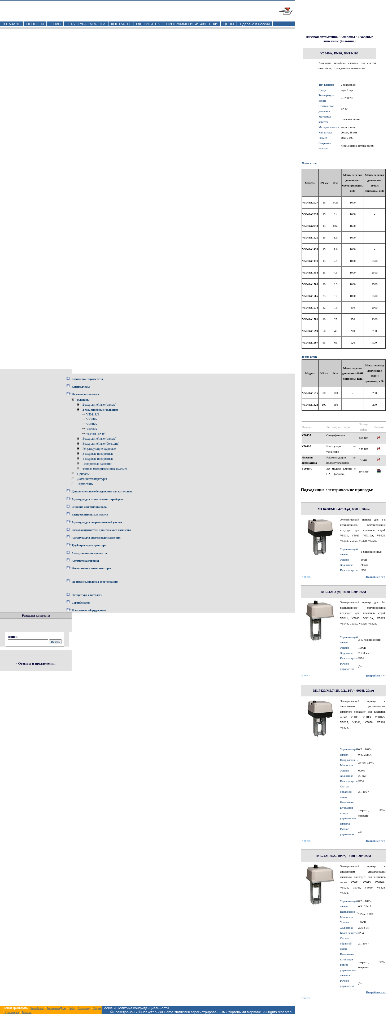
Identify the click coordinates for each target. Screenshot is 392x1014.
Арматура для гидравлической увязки (97, 522)
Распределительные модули (90, 514)
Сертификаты (81, 602)
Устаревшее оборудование (89, 610)
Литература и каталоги (87, 594)
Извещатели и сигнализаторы (91, 568)
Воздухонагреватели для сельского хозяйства (101, 529)
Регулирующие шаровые (99, 448)
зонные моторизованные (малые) (104, 469)
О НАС (55, 24)
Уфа (72, 1008)
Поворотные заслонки (97, 464)
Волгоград (83, 1008)
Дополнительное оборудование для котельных (102, 491)
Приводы (83, 474)
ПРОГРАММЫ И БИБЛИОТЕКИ (191, 24)
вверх (306, 576)
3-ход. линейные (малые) (99, 438)
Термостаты (85, 484)
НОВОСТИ (35, 24)
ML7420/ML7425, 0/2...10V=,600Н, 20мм (343, 690)
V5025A (91, 429)
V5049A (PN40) (96, 433)
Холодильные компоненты (89, 552)
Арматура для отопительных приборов (97, 499)
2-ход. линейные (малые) (99, 404)
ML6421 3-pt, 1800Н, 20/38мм (343, 592)
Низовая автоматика (85, 394)
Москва (26, 1012)
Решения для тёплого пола (89, 506)
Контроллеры (81, 386)
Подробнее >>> (376, 576)
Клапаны (83, 399)
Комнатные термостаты (87, 378)
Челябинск (37, 1008)
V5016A (91, 424)
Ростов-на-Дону (56, 1008)
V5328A (91, 419)
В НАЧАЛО (11, 24)
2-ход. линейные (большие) (100, 409)
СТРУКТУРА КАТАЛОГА (86, 24)
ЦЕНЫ (228, 24)
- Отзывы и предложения (35, 663)
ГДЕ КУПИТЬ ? (148, 24)
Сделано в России (255, 24)
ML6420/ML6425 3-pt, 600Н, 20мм (343, 509)
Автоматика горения (85, 560)
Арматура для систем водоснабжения (96, 537)
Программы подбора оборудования (94, 581)
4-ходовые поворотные (97, 459)
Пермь (97, 1008)
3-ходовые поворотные (97, 454)
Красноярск (12, 1012)
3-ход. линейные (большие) (100, 443)
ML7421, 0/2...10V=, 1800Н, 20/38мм (343, 856)
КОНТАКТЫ (120, 24)
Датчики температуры (92, 479)
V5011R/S (92, 414)
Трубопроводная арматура (89, 545)
